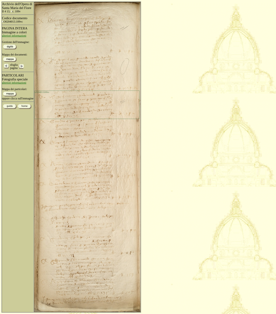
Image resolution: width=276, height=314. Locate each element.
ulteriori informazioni (14, 35)
